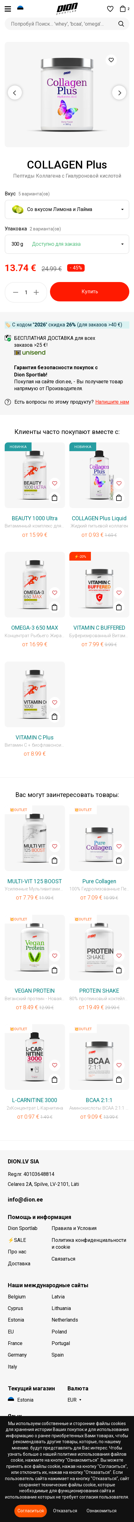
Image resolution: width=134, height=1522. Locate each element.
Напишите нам (112, 402)
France (15, 1343)
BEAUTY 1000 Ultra (34, 518)
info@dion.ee (25, 1199)
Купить (90, 292)
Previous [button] (15, 92)
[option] (67, 94)
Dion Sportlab (22, 1228)
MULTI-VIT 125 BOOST (34, 881)
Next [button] (119, 92)
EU (11, 1332)
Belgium (17, 1297)
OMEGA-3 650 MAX (34, 628)
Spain (58, 1355)
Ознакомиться (102, 1510)
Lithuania (61, 1308)
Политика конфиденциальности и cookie (89, 1243)
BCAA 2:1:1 (99, 1100)
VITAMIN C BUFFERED (99, 628)
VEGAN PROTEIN (35, 991)
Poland (59, 1332)
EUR (72, 1400)
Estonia (16, 1320)
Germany (17, 1355)
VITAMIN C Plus (35, 737)
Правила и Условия (74, 1228)
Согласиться (30, 1510)
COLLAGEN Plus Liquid (99, 518)
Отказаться (65, 1510)
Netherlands (65, 1320)
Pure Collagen (99, 881)
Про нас (17, 1252)
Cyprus (15, 1308)
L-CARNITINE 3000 (34, 1100)
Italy (12, 1367)
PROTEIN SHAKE (99, 991)
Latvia (58, 1297)
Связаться (63, 1259)
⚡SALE (17, 1240)
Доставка (19, 1264)
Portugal (61, 1343)
